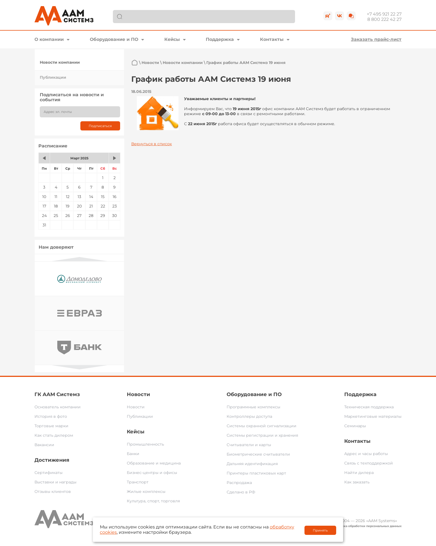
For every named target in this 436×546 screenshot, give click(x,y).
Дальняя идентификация (252, 463)
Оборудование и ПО (114, 39)
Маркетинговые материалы (373, 416)
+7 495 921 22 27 (384, 14)
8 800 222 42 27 (384, 19)
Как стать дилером (53, 435)
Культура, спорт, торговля (153, 500)
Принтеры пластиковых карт (256, 473)
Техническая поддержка (369, 406)
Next (79, 367)
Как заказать (357, 482)
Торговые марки (51, 425)
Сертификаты (48, 472)
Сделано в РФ (241, 492)
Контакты (272, 39)
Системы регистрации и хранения (262, 435)
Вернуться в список (151, 143)
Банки (133, 453)
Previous (79, 259)
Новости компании (60, 62)
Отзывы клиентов (52, 491)
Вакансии (44, 444)
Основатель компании (57, 406)
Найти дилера (359, 472)
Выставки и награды (55, 482)
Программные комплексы (253, 406)
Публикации (53, 77)
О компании (49, 39)
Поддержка (220, 39)
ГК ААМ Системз (57, 394)
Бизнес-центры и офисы (152, 472)
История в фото (50, 416)
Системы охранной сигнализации (261, 425)
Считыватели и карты (249, 444)
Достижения (51, 460)
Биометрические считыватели (258, 454)
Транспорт (137, 482)
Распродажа (239, 482)
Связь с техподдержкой (368, 463)
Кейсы (172, 39)
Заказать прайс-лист (376, 39)
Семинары (355, 425)
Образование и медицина (154, 463)
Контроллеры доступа (249, 416)
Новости (150, 62)
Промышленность (145, 444)
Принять (320, 530)
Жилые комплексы (146, 491)
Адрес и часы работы (366, 453)
